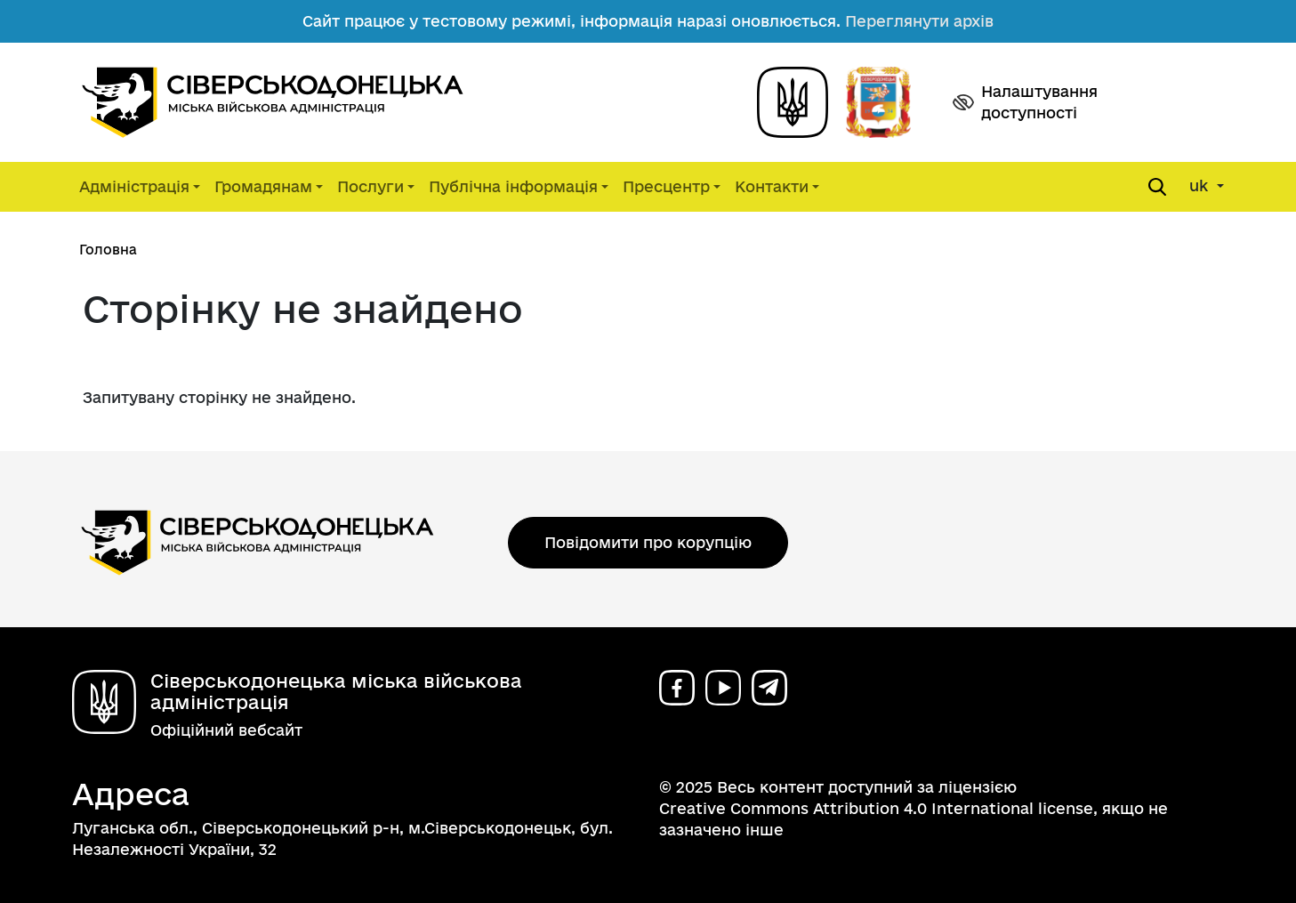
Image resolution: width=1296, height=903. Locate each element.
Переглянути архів (919, 20)
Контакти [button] (772, 186)
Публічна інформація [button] (513, 186)
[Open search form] (1157, 187)
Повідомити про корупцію (648, 542)
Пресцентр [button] (666, 186)
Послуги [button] (370, 186)
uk (1200, 185)
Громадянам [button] (263, 186)
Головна (108, 249)
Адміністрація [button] (134, 186)
